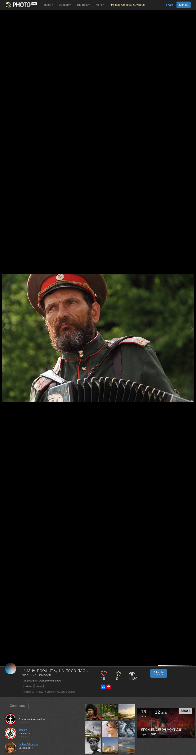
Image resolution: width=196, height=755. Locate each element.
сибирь (28, 686)
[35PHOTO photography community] (21, 5)
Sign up (183, 4)
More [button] (100, 4)
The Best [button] (83, 4)
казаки (39, 686)
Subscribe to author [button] (159, 673)
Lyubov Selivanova (28, 744)
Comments (17, 705)
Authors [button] (65, 4)
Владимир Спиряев (36, 675)
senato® (23, 730)
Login (169, 5)
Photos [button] (47, 4)
